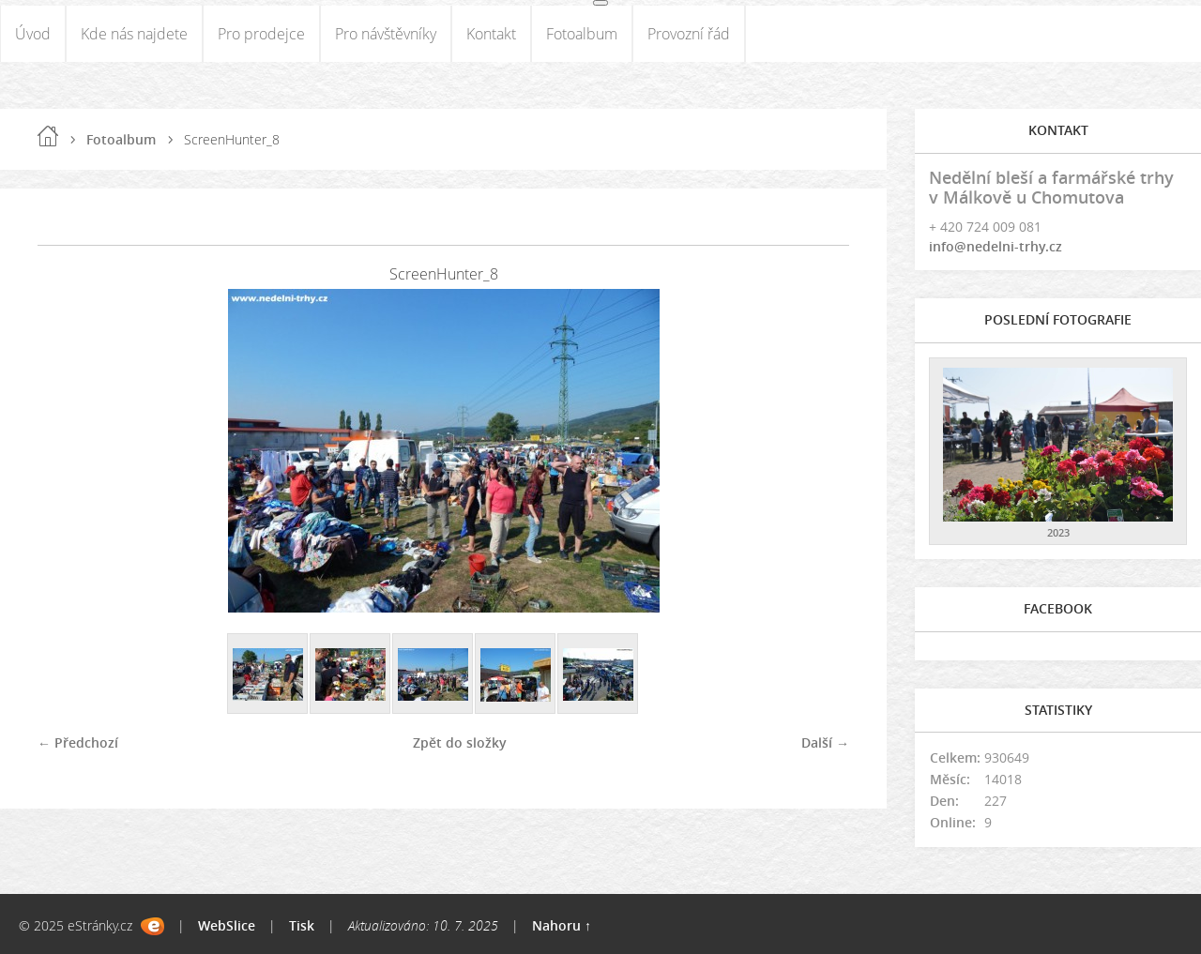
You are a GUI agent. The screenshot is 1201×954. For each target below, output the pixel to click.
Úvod (33, 33)
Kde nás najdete (134, 33)
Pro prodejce (261, 33)
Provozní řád (688, 33)
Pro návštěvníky (385, 33)
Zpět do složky (460, 742)
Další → (825, 742)
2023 (1058, 532)
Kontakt (491, 33)
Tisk (301, 925)
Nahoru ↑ (561, 925)
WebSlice (226, 925)
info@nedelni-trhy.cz (995, 246)
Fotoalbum (581, 33)
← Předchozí (78, 742)
